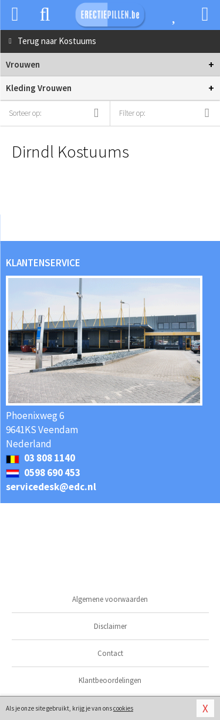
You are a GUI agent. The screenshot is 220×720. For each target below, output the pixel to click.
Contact (110, 653)
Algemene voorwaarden (110, 599)
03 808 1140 (40, 457)
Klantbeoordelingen (110, 680)
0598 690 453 (43, 472)
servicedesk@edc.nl (51, 486)
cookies (123, 708)
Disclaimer (110, 626)
